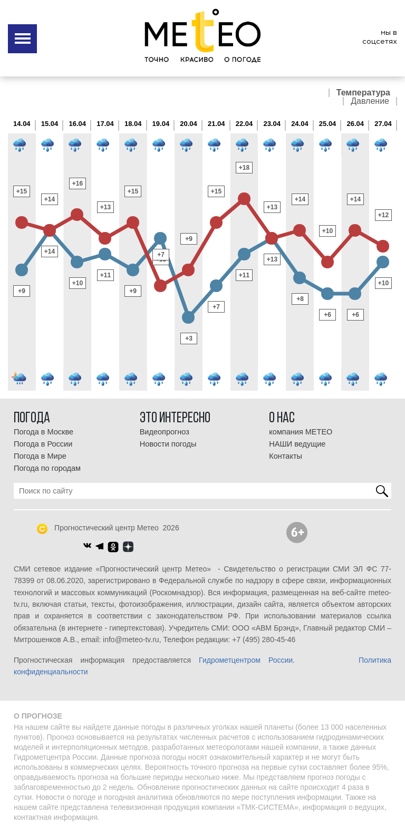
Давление (370, 101)
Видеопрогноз (164, 432)
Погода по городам (47, 468)
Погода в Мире (40, 456)
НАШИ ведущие (297, 444)
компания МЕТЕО (300, 432)
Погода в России (43, 444)
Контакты (285, 456)
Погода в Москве (43, 432)
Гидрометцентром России (246, 660)
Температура (363, 93)
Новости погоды (168, 444)
